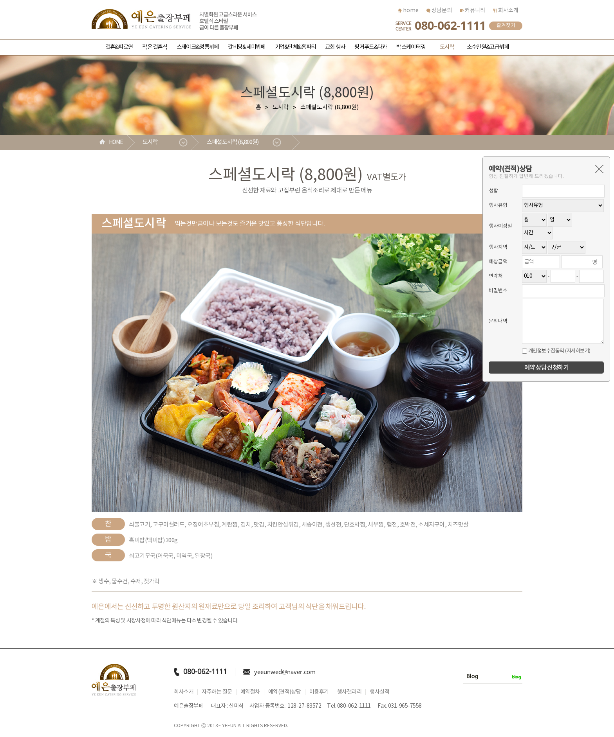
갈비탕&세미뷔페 (246, 47)
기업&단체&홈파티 (295, 47)
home (408, 10)
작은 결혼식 (154, 47)
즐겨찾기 (506, 26)
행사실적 (379, 692)
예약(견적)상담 (284, 692)
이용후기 (319, 692)
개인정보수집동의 (543, 351)
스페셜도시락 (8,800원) (233, 142)
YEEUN (229, 725)
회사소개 (505, 10)
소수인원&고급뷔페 (488, 47)
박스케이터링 (410, 47)
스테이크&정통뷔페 (198, 47)
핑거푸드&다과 (370, 47)
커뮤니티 (472, 10)
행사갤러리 (349, 692)
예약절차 (250, 692)
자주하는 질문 (217, 692)
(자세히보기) (578, 351)
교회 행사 (335, 47)
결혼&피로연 (119, 47)
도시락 (447, 47)
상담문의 (439, 10)
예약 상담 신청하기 (546, 367)
